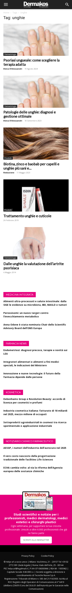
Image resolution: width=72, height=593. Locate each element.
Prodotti (8, 158)
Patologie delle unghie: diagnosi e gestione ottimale (29, 114)
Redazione (8, 172)
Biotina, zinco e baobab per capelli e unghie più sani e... (31, 166)
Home (6, 12)
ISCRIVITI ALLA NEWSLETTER (36, 540)
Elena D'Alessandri (12, 68)
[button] (5, 4)
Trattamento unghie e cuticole (27, 216)
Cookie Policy (47, 555)
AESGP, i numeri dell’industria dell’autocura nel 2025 (34, 447)
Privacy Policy (28, 555)
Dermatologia (10, 54)
